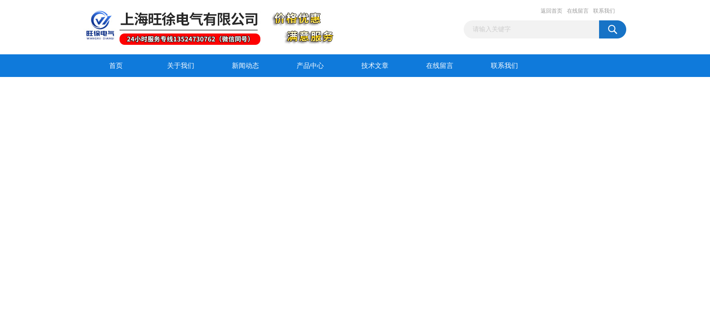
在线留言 (578, 11)
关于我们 (180, 65)
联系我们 (604, 11)
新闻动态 (245, 65)
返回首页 (551, 11)
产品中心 (310, 65)
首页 (116, 65)
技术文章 (375, 65)
